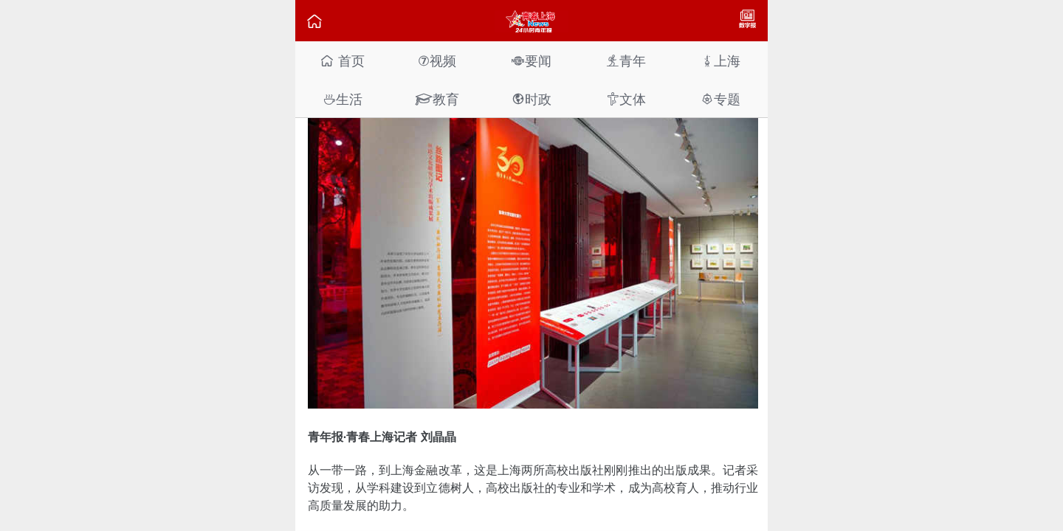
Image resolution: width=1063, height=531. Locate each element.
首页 (342, 61)
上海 (720, 61)
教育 (437, 99)
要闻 (531, 61)
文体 (626, 99)
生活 (342, 99)
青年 (626, 61)
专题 (720, 99)
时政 (531, 99)
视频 (437, 61)
